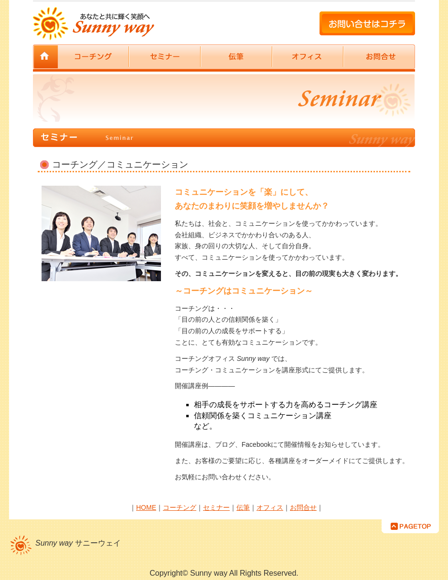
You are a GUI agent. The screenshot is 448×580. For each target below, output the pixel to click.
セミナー (165, 56)
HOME (146, 507)
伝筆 (236, 56)
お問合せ (379, 56)
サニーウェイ (45, 56)
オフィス (307, 56)
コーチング (93, 56)
